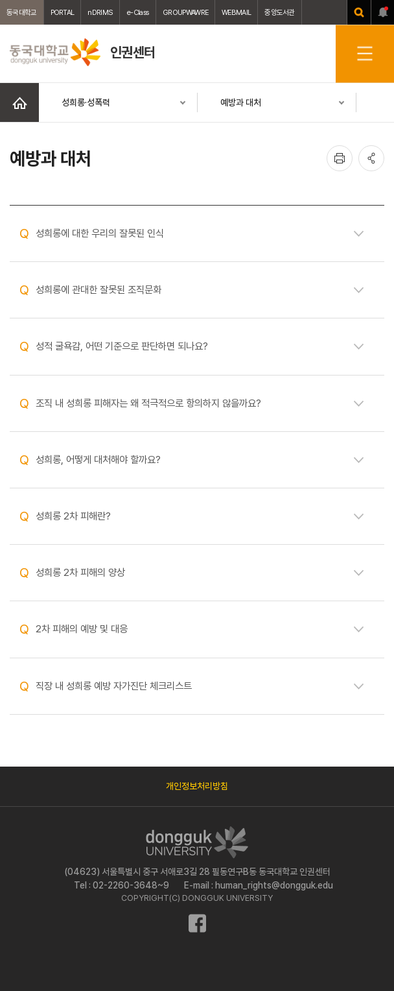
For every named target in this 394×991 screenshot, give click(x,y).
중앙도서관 (279, 12)
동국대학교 (21, 12)
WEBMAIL (236, 12)
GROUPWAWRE (185, 12)
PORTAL (63, 12)
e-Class (137, 12)
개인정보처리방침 (197, 786)
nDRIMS (100, 12)
